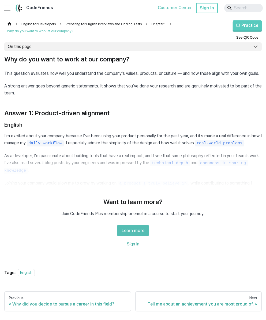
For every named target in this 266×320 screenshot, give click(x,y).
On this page (20, 46)
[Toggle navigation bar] (7, 8)
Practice (247, 25)
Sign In (207, 8)
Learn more (133, 230)
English (26, 272)
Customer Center (175, 7)
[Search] (243, 8)
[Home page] (9, 24)
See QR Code (247, 37)
